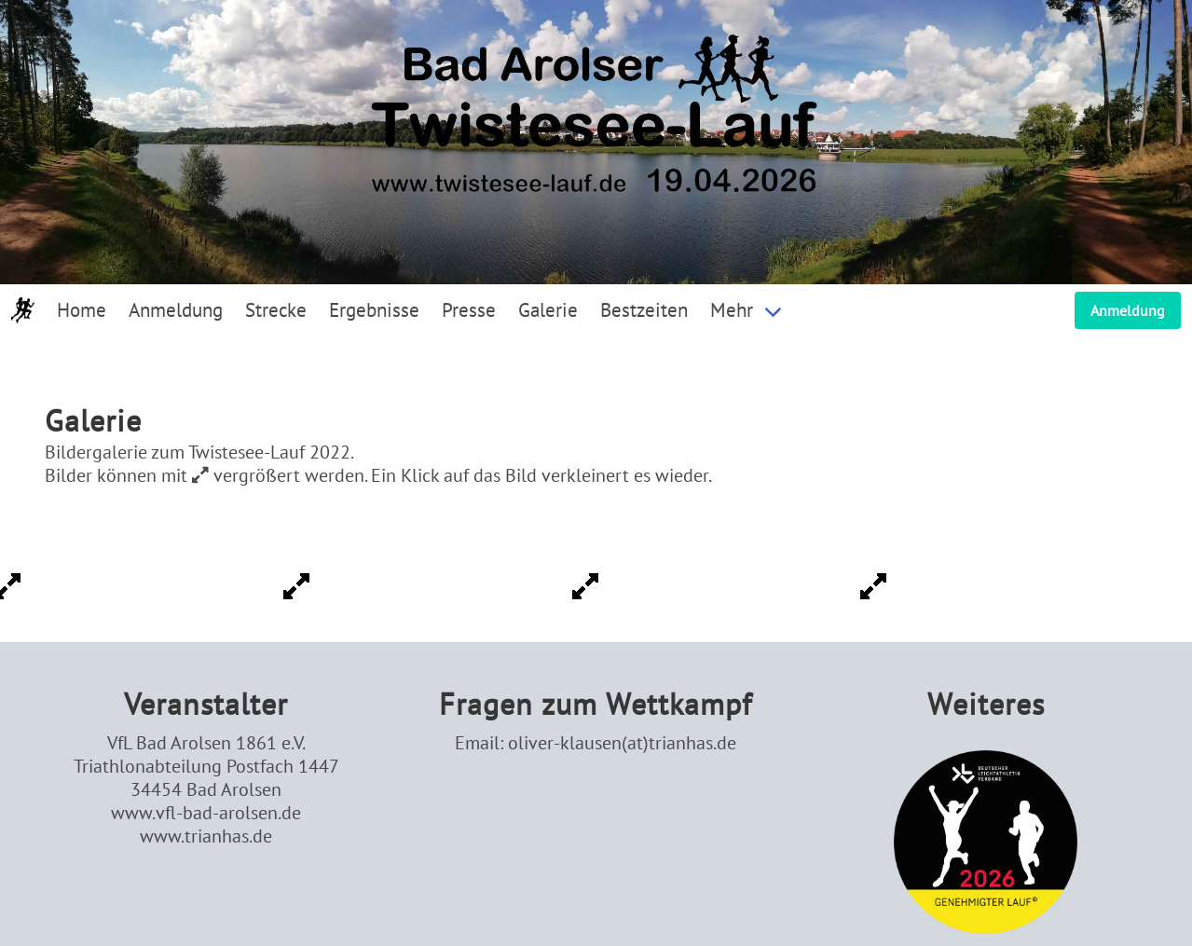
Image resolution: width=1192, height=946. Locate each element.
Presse (469, 309)
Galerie (548, 309)
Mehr (731, 309)
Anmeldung (176, 309)
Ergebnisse (374, 309)
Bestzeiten (644, 309)
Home (81, 309)
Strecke (276, 309)
